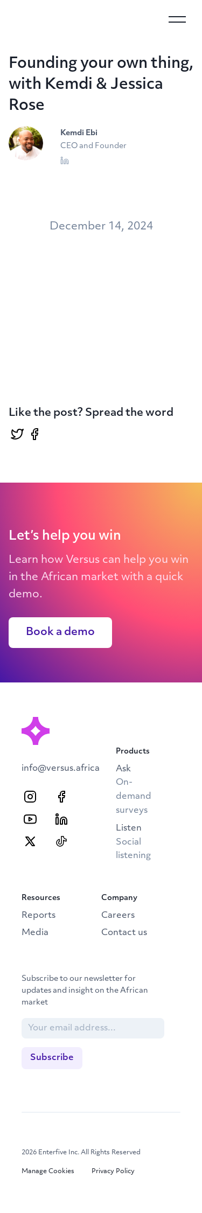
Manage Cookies (48, 1171)
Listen (133, 842)
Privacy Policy (113, 1171)
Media (35, 933)
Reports (38, 915)
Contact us (124, 933)
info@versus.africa (61, 768)
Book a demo (60, 632)
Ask (133, 790)
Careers (118, 915)
